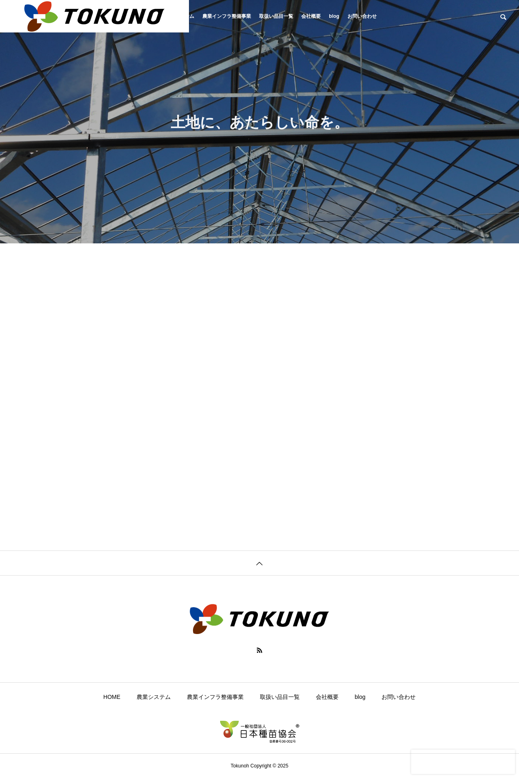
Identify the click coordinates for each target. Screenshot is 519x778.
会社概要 (311, 16)
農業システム (154, 697)
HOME (111, 697)
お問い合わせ (362, 16)
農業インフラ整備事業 (226, 16)
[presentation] (463, 762)
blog (334, 16)
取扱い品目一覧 (276, 16)
